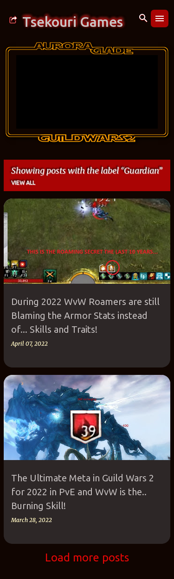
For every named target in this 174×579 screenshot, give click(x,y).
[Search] (143, 18)
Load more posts (87, 557)
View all (23, 183)
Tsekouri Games (72, 22)
